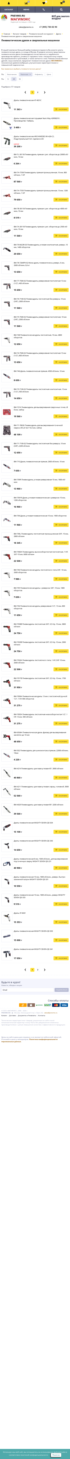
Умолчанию (12, 74)
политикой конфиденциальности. (34, 1455)
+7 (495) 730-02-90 (48, 27)
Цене (49, 74)
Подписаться (61, 990)
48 (14, 79)
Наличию (24, 74)
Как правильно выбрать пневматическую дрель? (21, 69)
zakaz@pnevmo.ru (26, 27)
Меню (26, 9)
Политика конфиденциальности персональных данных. (29, 1040)
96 (20, 79)
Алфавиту (39, 74)
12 (8, 79)
